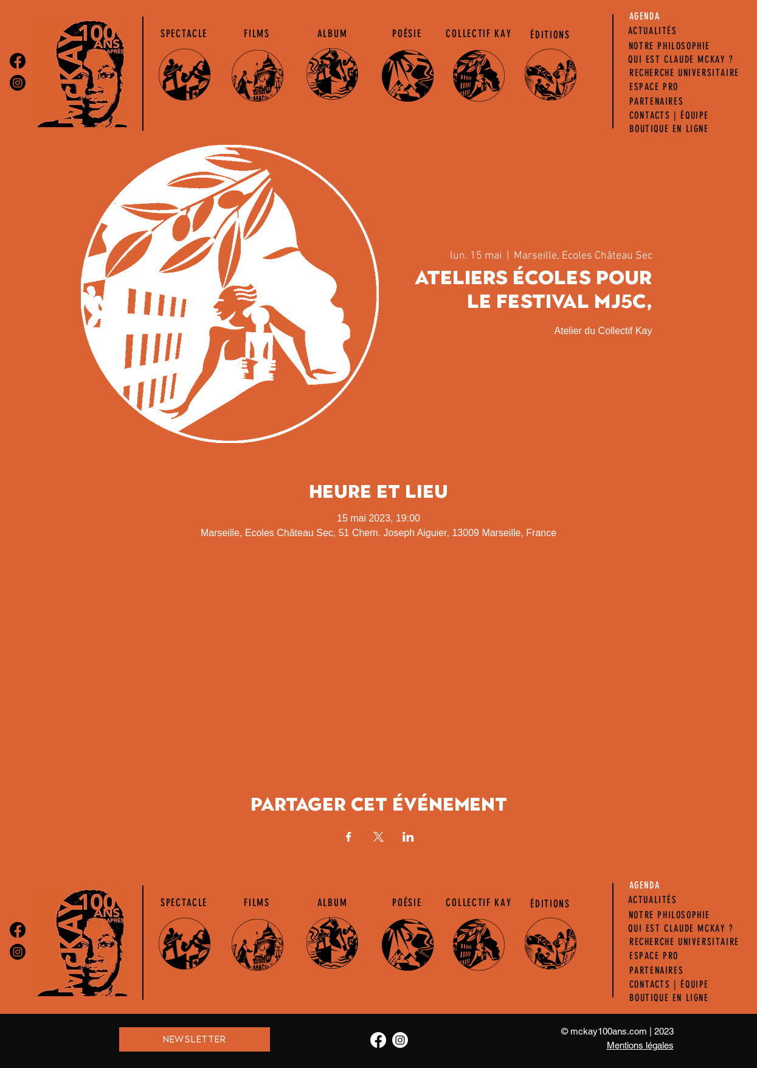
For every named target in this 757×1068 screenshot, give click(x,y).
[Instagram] (18, 83)
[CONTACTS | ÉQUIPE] (669, 115)
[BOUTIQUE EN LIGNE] (669, 129)
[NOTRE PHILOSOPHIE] (670, 46)
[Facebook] (18, 61)
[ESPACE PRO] (654, 87)
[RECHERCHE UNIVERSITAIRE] (684, 73)
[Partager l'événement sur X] (378, 837)
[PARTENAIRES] (657, 101)
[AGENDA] (645, 16)
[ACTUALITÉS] (653, 31)
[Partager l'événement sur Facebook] (348, 837)
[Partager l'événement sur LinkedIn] (408, 837)
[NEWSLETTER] (194, 1039)
